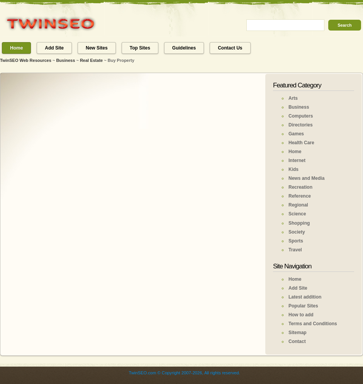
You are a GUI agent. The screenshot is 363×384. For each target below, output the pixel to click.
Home (16, 48)
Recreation (300, 187)
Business (65, 60)
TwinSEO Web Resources (25, 60)
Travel (295, 250)
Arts (293, 98)
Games (296, 134)
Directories (300, 125)
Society (296, 232)
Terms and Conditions (312, 323)
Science (297, 214)
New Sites (97, 48)
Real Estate (91, 60)
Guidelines (184, 48)
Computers (300, 116)
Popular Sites (303, 306)
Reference (299, 196)
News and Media (306, 178)
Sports (295, 241)
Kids (293, 169)
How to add (301, 314)
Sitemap (297, 332)
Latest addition (304, 297)
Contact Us (230, 48)
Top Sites (140, 48)
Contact (297, 341)
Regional (298, 205)
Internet (296, 160)
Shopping (299, 223)
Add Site (54, 48)
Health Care (301, 142)
